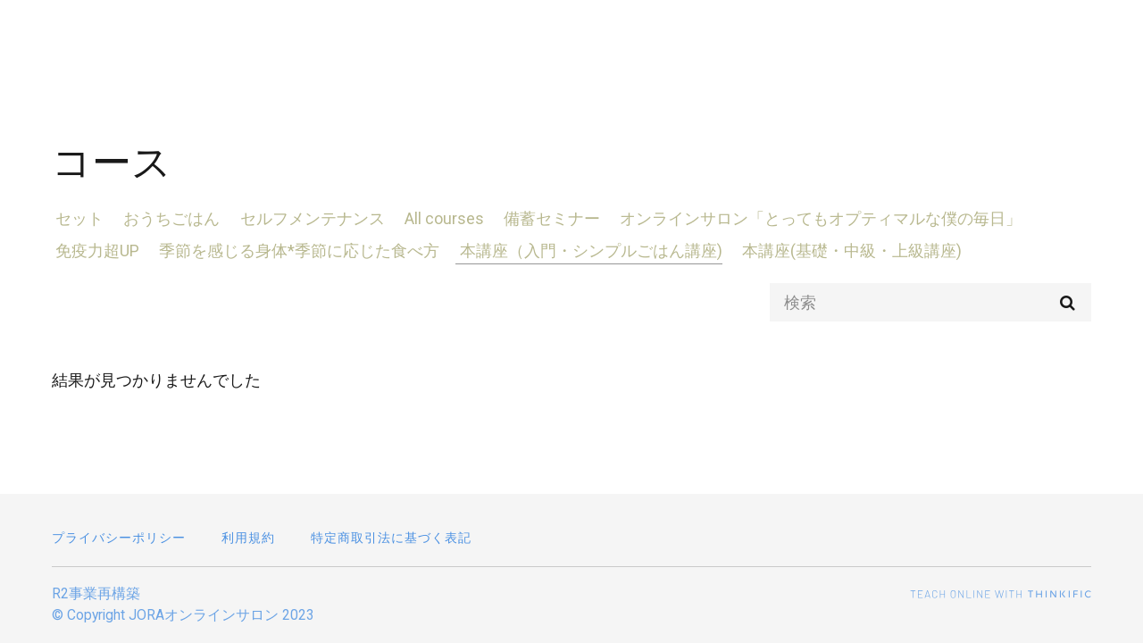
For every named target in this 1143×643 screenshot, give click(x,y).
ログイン (1064, 38)
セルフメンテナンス (301, 218)
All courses (429, 218)
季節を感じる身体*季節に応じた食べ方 (292, 250)
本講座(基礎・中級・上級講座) (837, 250)
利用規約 (248, 538)
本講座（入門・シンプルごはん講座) (579, 250)
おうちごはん (164, 218)
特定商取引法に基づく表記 (391, 538)
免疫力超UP (94, 250)
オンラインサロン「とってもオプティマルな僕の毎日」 (798, 218)
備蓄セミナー (533, 218)
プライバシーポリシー (119, 538)
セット (76, 218)
